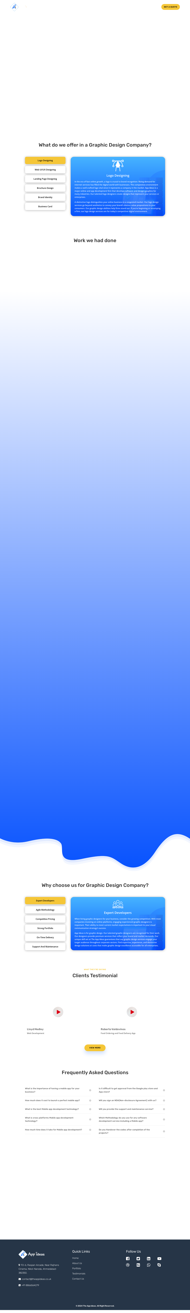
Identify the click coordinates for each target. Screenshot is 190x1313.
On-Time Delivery (45, 937)
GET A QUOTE (170, 7)
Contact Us (118, 7)
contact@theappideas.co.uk (36, 1279)
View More (95, 1048)
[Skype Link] (162, 1265)
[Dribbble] (131, 1265)
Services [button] (76, 7)
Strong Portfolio (45, 928)
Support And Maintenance (45, 946)
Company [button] (60, 7)
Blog (130, 7)
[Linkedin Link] (152, 1259)
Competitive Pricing (45, 919)
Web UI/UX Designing (45, 169)
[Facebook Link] (131, 1259)
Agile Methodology (45, 909)
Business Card (45, 206)
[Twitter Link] (141, 1259)
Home (75, 1258)
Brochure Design (45, 188)
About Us (77, 1263)
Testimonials (78, 1273)
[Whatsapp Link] (152, 1265)
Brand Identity (45, 197)
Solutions (90, 7)
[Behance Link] (141, 1265)
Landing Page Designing (45, 178)
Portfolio (104, 7)
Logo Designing (45, 160)
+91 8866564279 (30, 1285)
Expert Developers (45, 900)
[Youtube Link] (162, 1259)
